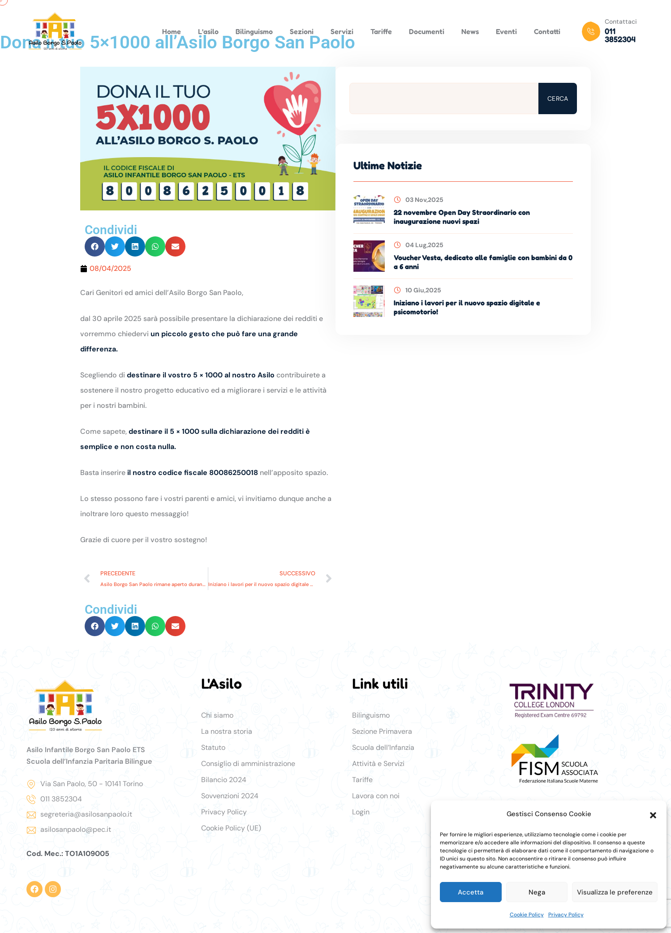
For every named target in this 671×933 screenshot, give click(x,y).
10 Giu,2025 (417, 290)
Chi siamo (217, 715)
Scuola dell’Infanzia (383, 747)
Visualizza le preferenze (615, 892)
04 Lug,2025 (418, 244)
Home (171, 31)
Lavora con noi (376, 795)
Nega (537, 892)
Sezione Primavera (382, 731)
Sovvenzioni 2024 (229, 795)
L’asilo (208, 31)
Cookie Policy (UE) (231, 828)
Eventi (506, 31)
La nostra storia (226, 731)
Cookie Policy (527, 914)
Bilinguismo (254, 31)
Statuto (213, 747)
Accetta (470, 892)
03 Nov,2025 (418, 199)
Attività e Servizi (378, 763)
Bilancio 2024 (223, 779)
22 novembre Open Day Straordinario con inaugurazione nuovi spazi (462, 217)
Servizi (342, 31)
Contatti (547, 31)
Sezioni (302, 31)
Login (361, 812)
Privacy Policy (566, 914)
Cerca (557, 98)
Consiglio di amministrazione (248, 763)
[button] (653, 814)
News (470, 31)
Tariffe (381, 31)
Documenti (426, 31)
